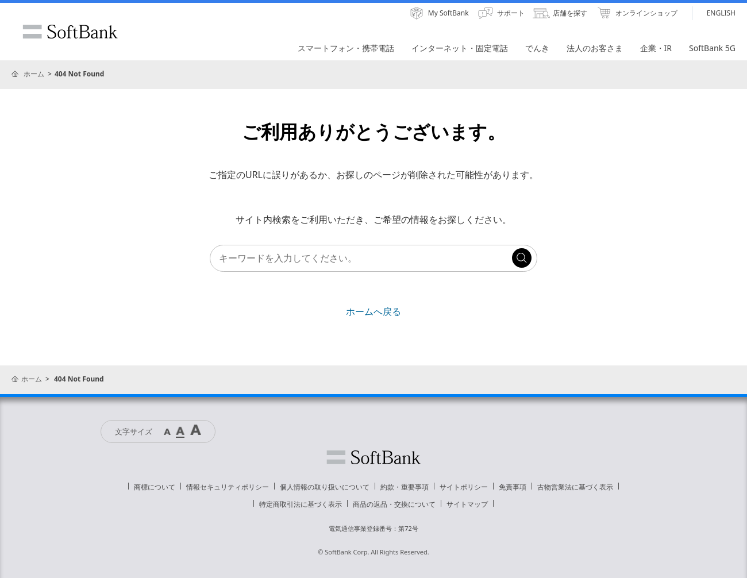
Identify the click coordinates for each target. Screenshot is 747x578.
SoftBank (70, 31)
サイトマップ (467, 504)
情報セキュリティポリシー (227, 487)
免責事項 (512, 487)
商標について (154, 487)
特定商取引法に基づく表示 (300, 504)
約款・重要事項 (404, 487)
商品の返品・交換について (394, 504)
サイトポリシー (464, 487)
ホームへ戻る (373, 311)
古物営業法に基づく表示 (575, 487)
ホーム (34, 74)
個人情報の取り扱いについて (324, 487)
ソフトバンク (373, 457)
